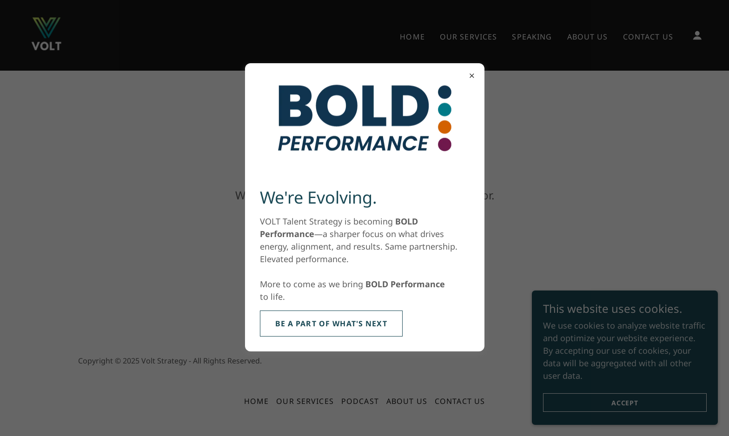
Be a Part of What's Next (331, 323)
